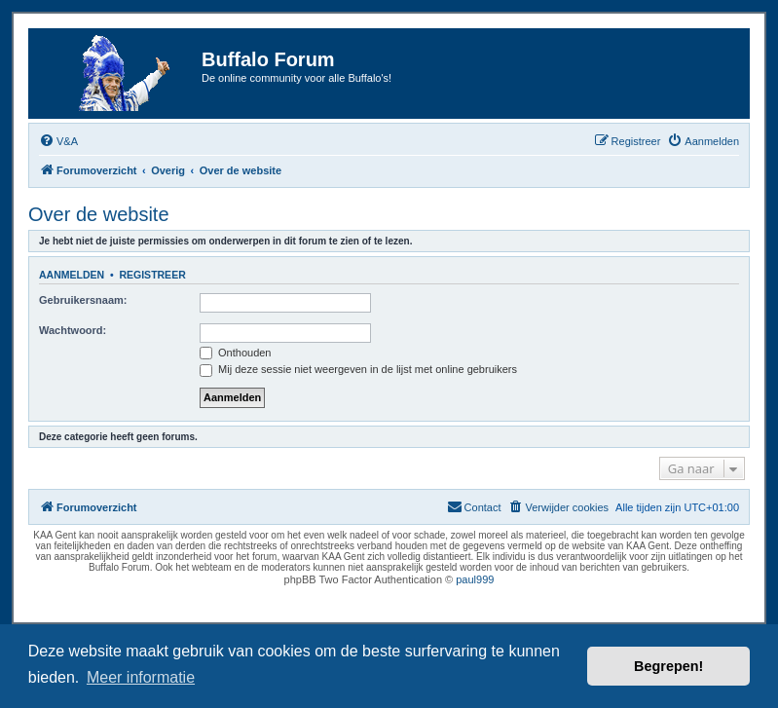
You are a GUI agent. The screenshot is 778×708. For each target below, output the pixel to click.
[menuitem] (58, 141)
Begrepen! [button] (668, 666)
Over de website (98, 214)
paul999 (475, 579)
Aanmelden (71, 274)
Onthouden (236, 352)
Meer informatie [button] (141, 677)
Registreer (152, 274)
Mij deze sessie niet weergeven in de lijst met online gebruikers (358, 369)
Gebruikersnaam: (83, 300)
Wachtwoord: (72, 330)
